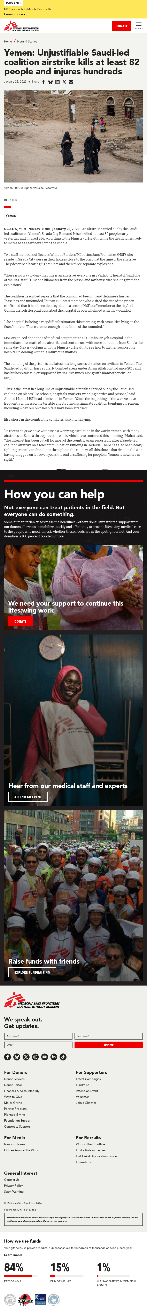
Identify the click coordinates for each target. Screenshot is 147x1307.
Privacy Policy (13, 1186)
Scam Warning (14, 1191)
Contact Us (11, 1180)
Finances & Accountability (21, 1091)
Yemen (11, 216)
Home (8, 41)
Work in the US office (90, 1144)
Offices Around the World (21, 1150)
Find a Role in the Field (91, 1150)
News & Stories (27, 41)
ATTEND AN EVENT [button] (28, 797)
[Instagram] (35, 1056)
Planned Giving (14, 1115)
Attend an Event (87, 1091)
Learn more (13, 14)
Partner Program (15, 1109)
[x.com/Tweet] (26, 1056)
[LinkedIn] (53, 1056)
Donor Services (14, 1079)
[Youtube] (44, 1056)
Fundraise (82, 1085)
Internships (83, 1162)
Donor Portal (13, 1085)
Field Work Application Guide (96, 1156)
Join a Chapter (86, 1103)
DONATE (122, 26)
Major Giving (13, 1103)
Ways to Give (13, 1097)
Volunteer (82, 1097)
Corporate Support (17, 1126)
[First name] (38, 1036)
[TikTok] (63, 1056)
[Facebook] (7, 1056)
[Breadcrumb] (73, 41)
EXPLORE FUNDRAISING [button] (32, 972)
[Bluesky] (16, 1056)
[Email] (38, 1045)
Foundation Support (17, 1120)
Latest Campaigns (88, 1079)
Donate (20, 621)
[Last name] (109, 1036)
